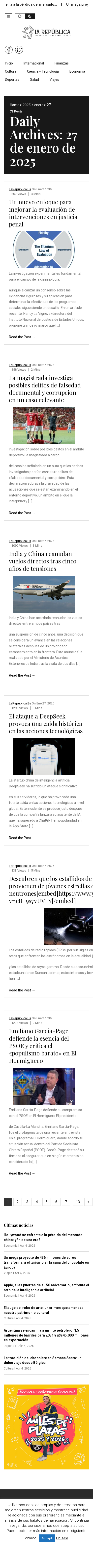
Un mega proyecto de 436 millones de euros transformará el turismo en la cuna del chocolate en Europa (46, 1262)
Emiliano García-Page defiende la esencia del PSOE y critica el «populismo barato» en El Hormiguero (43, 1045)
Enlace (62, 1538)
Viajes (54, 79)
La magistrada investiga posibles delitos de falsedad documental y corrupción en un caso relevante (45, 389)
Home (14, 105)
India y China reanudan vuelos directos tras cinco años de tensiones (42, 561)
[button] (8, 16)
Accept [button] (47, 1538)
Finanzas (62, 63)
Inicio (9, 63)
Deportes (12, 79)
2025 (27, 105)
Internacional (34, 63)
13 (78, 1202)
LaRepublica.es (20, 189)
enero (38, 105)
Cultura (10, 71)
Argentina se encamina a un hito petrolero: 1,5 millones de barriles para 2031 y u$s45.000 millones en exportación (46, 1335)
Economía (77, 71)
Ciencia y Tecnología (43, 71)
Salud (34, 79)
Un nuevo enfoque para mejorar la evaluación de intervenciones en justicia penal (43, 213)
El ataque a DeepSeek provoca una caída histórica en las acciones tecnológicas (46, 723)
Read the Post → (22, 337)
